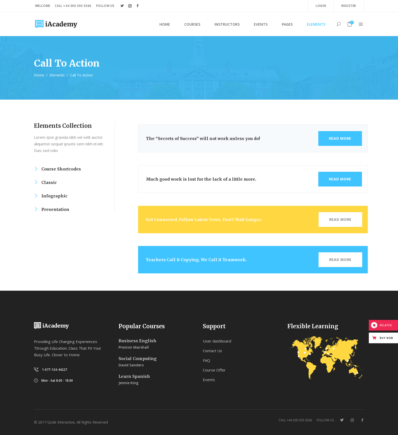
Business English (137, 340)
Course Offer (214, 369)
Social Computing (138, 358)
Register (348, 6)
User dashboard (217, 341)
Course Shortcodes (61, 169)
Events (209, 379)
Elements (57, 75)
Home (39, 75)
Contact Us (212, 350)
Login (321, 6)
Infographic (54, 195)
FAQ (206, 360)
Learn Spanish (134, 376)
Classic (49, 182)
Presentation (55, 209)
